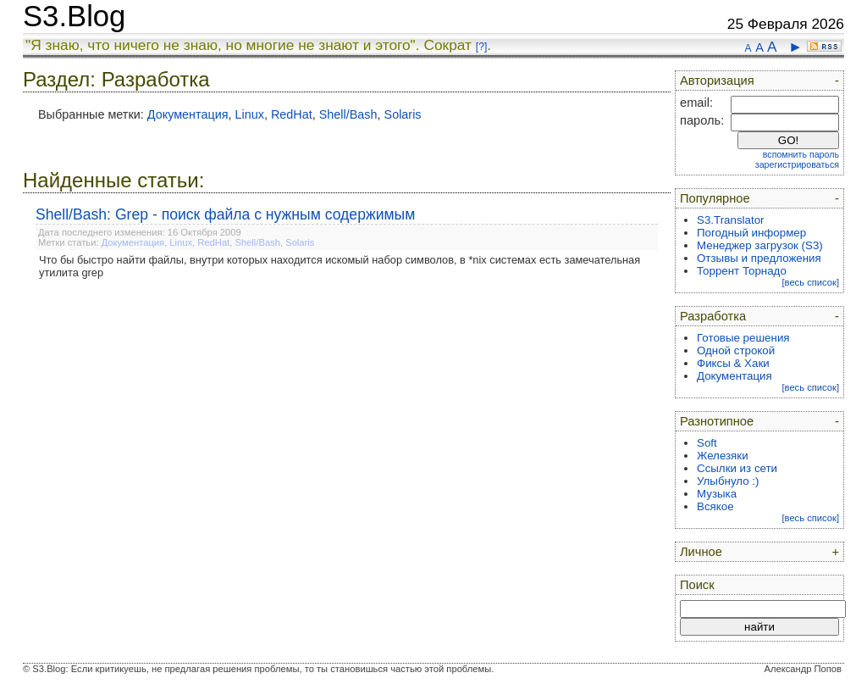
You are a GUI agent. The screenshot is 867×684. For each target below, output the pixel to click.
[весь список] (810, 282)
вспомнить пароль (801, 154)
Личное (701, 552)
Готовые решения (743, 337)
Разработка (713, 316)
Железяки (722, 455)
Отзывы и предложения (759, 258)
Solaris (403, 114)
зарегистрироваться (797, 164)
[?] (481, 47)
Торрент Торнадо (742, 270)
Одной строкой (736, 350)
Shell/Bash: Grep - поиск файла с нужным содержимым (225, 214)
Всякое (715, 506)
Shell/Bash (348, 114)
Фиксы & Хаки (733, 363)
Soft (707, 443)
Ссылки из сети (737, 468)
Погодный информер (751, 232)
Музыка (717, 493)
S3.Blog (74, 16)
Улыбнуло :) (728, 481)
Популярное (715, 198)
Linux (249, 114)
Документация (188, 114)
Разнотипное (717, 421)
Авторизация (717, 80)
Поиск (697, 585)
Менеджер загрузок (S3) (760, 245)
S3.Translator (731, 220)
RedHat (291, 114)
